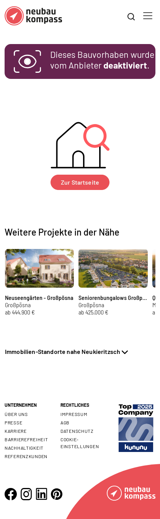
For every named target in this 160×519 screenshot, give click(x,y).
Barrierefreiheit (26, 439)
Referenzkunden (26, 456)
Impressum (73, 414)
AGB (65, 422)
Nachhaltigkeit (24, 447)
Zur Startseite (80, 182)
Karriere (16, 431)
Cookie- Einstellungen (79, 443)
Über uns (16, 414)
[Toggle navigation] (147, 15)
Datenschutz (77, 431)
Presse (13, 422)
